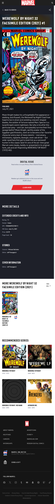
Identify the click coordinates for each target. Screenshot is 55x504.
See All (48, 285)
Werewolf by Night (8, 371)
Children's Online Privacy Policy (14, 495)
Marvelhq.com (32, 439)
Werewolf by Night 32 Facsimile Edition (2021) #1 (6, 321)
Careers (6, 439)
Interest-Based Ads (43, 495)
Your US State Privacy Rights (30, 493)
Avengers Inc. (32, 405)
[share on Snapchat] (33, 483)
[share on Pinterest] (38, 483)
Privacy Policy (16, 493)
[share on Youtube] (27, 483)
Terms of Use (6, 493)
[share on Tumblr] (21, 483)
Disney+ (30, 434)
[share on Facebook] (4, 483)
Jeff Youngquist (12, 252)
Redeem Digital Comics (35, 443)
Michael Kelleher (13, 249)
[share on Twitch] (44, 483)
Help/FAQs (7, 434)
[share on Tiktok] (50, 483)
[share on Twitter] (10, 483)
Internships (7, 443)
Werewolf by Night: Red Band (12, 405)
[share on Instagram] (16, 483)
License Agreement (30, 495)
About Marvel (8, 430)
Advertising (31, 430)
